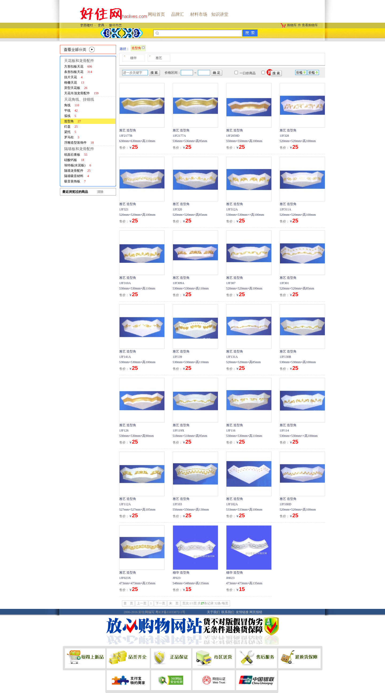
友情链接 (242, 612)
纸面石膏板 (75, 154)
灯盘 (71, 126)
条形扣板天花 (78, 72)
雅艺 (159, 58)
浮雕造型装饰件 (79, 142)
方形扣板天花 (78, 66)
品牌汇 (177, 14)
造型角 (72, 121)
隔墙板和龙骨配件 (79, 149)
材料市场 (198, 14)
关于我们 (213, 612)
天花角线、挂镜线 (79, 99)
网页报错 (255, 612)
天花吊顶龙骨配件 (81, 93)
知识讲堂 (219, 14)
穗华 (133, 58)
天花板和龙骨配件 (79, 61)
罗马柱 (71, 137)
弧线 (70, 116)
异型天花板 (75, 88)
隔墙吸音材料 (76, 176)
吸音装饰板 (75, 181)
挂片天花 (73, 77)
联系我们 (227, 612)
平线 (71, 110)
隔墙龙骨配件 (77, 171)
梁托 (70, 132)
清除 (100, 192)
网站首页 (156, 14)
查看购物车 (310, 25)
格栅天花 (74, 82)
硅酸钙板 (74, 160)
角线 (71, 105)
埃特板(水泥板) (77, 165)
